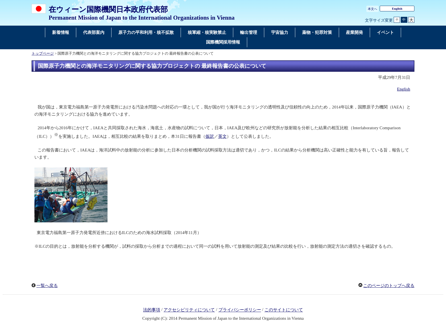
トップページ (43, 54)
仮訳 (209, 136)
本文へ (372, 9)
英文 (222, 136)
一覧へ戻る (47, 285)
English (397, 8)
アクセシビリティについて (189, 310)
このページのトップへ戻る (388, 285)
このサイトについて (284, 310)
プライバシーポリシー (239, 310)
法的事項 (151, 310)
